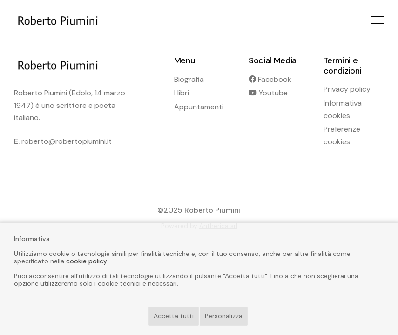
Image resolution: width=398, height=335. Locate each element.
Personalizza (224, 316)
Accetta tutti (174, 316)
